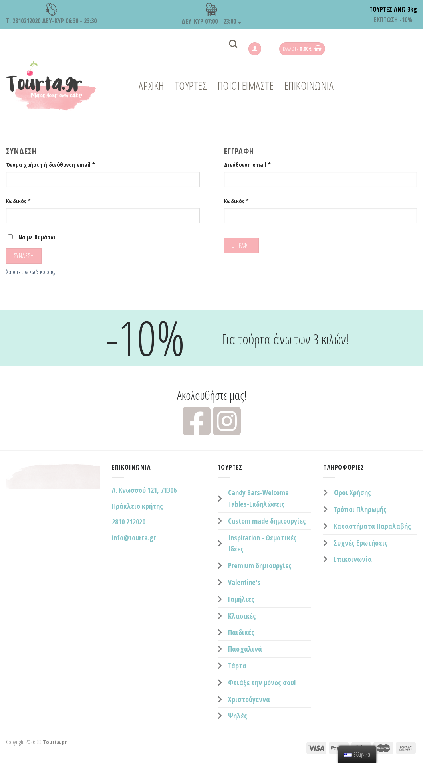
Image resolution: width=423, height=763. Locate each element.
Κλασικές (242, 616)
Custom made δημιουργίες (267, 521)
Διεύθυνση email (247, 164)
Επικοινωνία (353, 559)
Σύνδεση (24, 255)
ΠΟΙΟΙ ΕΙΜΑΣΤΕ (246, 85)
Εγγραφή (241, 245)
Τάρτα (237, 665)
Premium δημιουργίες (260, 565)
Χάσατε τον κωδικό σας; (30, 271)
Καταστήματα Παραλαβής (372, 526)
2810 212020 (128, 521)
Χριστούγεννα (249, 699)
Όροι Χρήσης (352, 492)
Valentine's (244, 582)
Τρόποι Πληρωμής (360, 509)
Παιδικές (241, 632)
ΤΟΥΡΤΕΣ (191, 85)
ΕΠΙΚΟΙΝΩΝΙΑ (309, 85)
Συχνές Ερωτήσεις (361, 543)
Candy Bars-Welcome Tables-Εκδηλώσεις (258, 498)
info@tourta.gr (134, 537)
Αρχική (151, 85)
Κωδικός (18, 201)
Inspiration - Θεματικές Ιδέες (262, 543)
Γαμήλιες (241, 599)
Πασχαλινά (245, 649)
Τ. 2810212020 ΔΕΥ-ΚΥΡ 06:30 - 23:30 (51, 14)
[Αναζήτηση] (233, 44)
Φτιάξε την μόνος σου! (262, 682)
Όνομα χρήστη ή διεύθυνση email (50, 164)
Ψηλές (237, 715)
